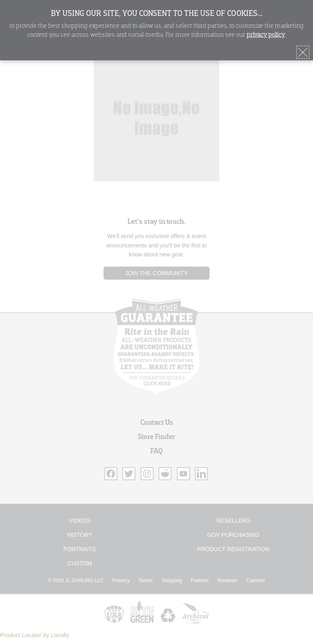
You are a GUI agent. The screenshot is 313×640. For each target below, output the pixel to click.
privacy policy (266, 35)
